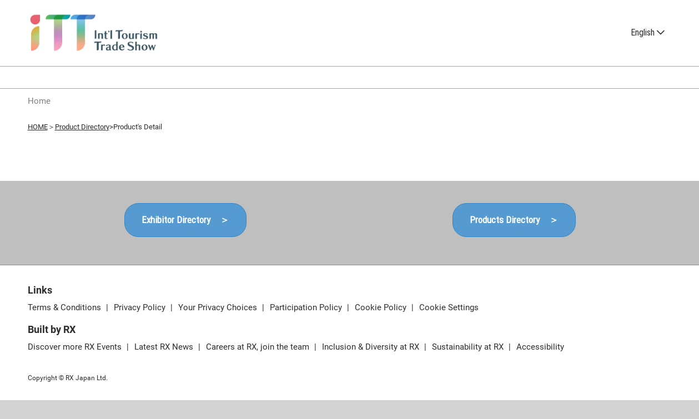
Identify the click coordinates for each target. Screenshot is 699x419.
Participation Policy (307, 307)
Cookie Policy (382, 307)
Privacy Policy (141, 307)
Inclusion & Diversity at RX (371, 347)
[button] (185, 220)
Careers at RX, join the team (258, 347)
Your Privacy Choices (218, 307)
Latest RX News (164, 347)
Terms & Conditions (65, 307)
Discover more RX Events (76, 347)
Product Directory (82, 127)
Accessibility (540, 347)
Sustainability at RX (469, 347)
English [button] (648, 32)
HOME (38, 127)
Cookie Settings (449, 307)
